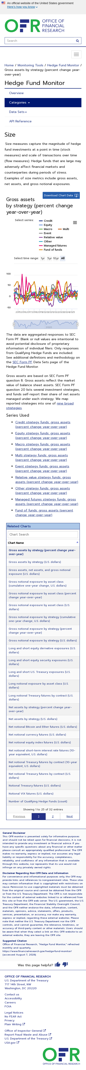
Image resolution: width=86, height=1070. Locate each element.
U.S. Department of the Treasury (26, 1038)
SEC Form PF (22, 362)
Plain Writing (13, 1024)
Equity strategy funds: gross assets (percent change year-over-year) (42, 435)
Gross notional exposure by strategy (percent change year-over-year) (40, 631)
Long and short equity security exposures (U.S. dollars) (41, 662)
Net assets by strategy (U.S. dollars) (33, 719)
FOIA (8, 1006)
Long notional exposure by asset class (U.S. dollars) (39, 686)
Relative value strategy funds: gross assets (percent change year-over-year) (46, 479)
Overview (16, 93)
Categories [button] (19, 102)
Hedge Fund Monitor (63, 65)
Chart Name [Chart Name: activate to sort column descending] (16, 543)
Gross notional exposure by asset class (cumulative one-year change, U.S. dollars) (38, 584)
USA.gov (10, 1043)
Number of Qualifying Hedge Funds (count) (38, 801)
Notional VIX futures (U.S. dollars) (31, 794)
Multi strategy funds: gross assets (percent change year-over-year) (41, 457)
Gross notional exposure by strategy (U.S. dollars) (43, 640)
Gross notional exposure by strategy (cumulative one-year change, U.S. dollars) (42, 619)
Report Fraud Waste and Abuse (26, 1035)
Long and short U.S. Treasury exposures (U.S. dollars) (39, 674)
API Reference (20, 121)
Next (70, 816)
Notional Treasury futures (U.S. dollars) (35, 786)
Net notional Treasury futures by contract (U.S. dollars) (40, 776)
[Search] (77, 40)
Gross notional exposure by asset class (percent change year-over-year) (42, 595)
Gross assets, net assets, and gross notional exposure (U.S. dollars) (39, 572)
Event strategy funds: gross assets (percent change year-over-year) (42, 468)
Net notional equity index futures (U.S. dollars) (40, 742)
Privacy (9, 1020)
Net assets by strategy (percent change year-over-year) (40, 709)
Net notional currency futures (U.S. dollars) (37, 735)
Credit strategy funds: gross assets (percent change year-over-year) (42, 424)
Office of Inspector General (23, 1031)
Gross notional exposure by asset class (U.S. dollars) (39, 607)
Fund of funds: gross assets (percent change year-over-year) (44, 512)
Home (9, 65)
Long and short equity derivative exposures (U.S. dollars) (42, 650)
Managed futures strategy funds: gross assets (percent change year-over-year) (46, 501)
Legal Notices (14, 1013)
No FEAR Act (13, 1016)
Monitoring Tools (30, 65)
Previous (19, 816)
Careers (10, 1002)
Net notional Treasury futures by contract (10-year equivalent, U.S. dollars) (43, 764)
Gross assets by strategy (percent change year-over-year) (42, 552)
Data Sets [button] (18, 112)
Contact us (12, 994)
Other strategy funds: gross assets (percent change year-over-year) (42, 490)
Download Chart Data (58, 195)
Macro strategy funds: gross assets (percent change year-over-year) (42, 446)
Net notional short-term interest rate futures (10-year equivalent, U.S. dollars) (42, 752)
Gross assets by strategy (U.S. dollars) (35, 562)
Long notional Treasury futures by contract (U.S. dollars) (41, 698)
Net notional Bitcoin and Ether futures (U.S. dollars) (43, 727)
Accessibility (13, 998)
